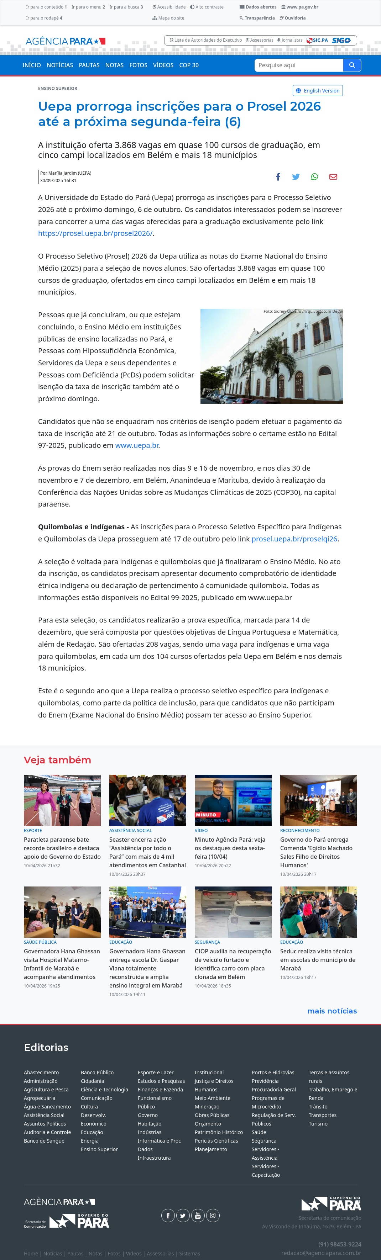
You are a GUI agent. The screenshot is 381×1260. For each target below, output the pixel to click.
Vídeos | (136, 1253)
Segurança (264, 1140)
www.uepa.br (136, 445)
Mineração (207, 1106)
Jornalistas (290, 40)
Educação (92, 1132)
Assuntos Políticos (45, 1123)
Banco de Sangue (44, 1140)
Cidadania (92, 1081)
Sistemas (189, 1253)
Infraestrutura (154, 1157)
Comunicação (97, 1098)
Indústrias (149, 1132)
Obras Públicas (212, 1115)
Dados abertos (258, 7)
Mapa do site (168, 18)
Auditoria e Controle (47, 1132)
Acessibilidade (169, 7)
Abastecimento (41, 1072)
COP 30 (189, 65)
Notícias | (55, 1253)
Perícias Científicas (216, 1140)
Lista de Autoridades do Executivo (206, 40)
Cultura (89, 1106)
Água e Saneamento (47, 1106)
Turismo (318, 1123)
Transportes (322, 1115)
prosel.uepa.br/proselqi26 (295, 539)
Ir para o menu (88, 7)
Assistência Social (44, 1115)
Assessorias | (163, 1253)
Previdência (265, 1081)
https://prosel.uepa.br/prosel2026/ (95, 233)
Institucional (209, 1072)
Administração (41, 1081)
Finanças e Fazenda (160, 1089)
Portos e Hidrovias (273, 1072)
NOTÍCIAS (60, 65)
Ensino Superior (99, 1149)
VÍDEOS (163, 65)
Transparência (257, 18)
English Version (318, 90)
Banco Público (97, 1072)
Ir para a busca (126, 7)
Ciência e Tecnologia (104, 1089)
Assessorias (259, 40)
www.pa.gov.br (300, 7)
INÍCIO (31, 65)
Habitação (149, 1123)
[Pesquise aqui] (352, 65)
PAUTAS (89, 65)
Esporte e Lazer (156, 1072)
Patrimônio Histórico (219, 1132)
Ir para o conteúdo (46, 7)
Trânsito (318, 1106)
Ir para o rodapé (44, 18)
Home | (33, 1253)
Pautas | (78, 1253)
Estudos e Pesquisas (161, 1081)
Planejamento (211, 1149)
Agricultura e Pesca (46, 1089)
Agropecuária (40, 1098)
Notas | (98, 1253)
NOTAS (114, 65)
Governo (148, 1115)
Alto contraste (207, 7)
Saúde (259, 1132)
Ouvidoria (293, 18)
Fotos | (117, 1253)
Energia (90, 1140)
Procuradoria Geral (274, 1089)
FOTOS (138, 65)
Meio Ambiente (212, 1098)
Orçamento (208, 1123)
